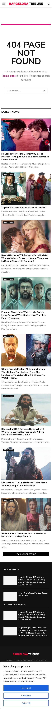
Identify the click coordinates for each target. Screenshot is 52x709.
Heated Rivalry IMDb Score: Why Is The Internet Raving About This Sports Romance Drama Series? (25, 156)
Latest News (10, 111)
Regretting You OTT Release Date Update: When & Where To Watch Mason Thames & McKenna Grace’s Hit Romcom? (24, 258)
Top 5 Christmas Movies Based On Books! (23, 207)
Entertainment (8, 121)
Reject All (26, 703)
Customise (26, 695)
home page (9, 75)
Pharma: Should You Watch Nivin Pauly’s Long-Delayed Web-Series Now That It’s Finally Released (23, 315)
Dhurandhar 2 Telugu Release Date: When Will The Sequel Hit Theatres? (24, 484)
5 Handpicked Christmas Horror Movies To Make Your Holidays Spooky (23, 535)
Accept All (26, 688)
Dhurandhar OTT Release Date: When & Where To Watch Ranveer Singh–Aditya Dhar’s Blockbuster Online (22, 432)
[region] (26, 685)
